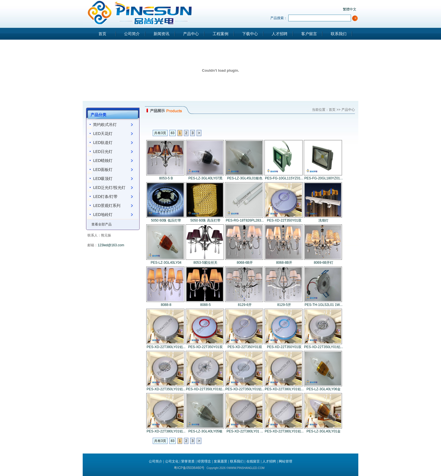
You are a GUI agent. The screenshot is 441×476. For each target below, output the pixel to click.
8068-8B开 (284, 263)
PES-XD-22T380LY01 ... (244, 431)
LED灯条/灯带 (105, 196)
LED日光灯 (102, 151)
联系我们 (338, 33)
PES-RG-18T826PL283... (245, 220)
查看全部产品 (101, 224)
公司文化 (172, 461)
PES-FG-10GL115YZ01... (284, 178)
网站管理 (285, 461)
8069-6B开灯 (323, 263)
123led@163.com (111, 245)
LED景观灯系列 (106, 205)
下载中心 (250, 33)
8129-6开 (245, 305)
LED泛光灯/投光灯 (109, 187)
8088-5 (205, 305)
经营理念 (204, 461)
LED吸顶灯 (102, 178)
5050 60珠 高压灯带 (205, 220)
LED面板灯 (102, 169)
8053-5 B (166, 178)
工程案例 (220, 33)
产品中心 (191, 33)
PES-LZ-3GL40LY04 (166, 263)
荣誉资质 (188, 461)
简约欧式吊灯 (105, 124)
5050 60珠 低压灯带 (166, 220)
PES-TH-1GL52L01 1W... (324, 305)
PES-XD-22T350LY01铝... (323, 347)
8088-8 (166, 305)
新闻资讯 (161, 33)
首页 (102, 33)
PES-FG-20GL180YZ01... (323, 178)
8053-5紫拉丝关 (205, 263)
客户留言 (309, 33)
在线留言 (253, 461)
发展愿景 (220, 461)
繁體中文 (349, 9)
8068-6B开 (245, 263)
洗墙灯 (323, 220)
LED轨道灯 (102, 142)
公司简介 (132, 33)
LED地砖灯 (102, 214)
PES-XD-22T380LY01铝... (166, 347)
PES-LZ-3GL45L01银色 (244, 178)
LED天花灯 (102, 133)
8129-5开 (284, 305)
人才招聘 (279, 33)
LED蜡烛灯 (102, 160)
